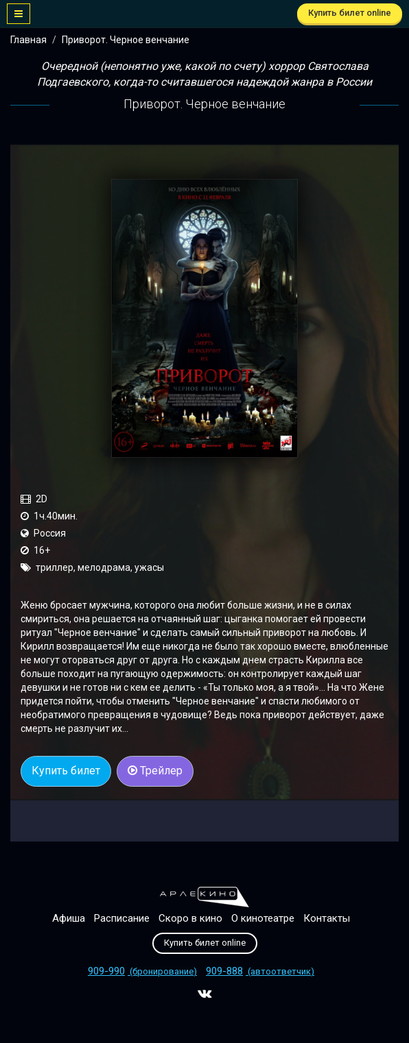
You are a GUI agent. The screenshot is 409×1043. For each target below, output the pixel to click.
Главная (28, 39)
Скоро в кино (190, 918)
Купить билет (66, 770)
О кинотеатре (262, 918)
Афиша (68, 918)
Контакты (326, 918)
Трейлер (155, 770)
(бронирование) (142, 971)
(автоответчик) (260, 971)
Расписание (122, 918)
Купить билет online (349, 13)
